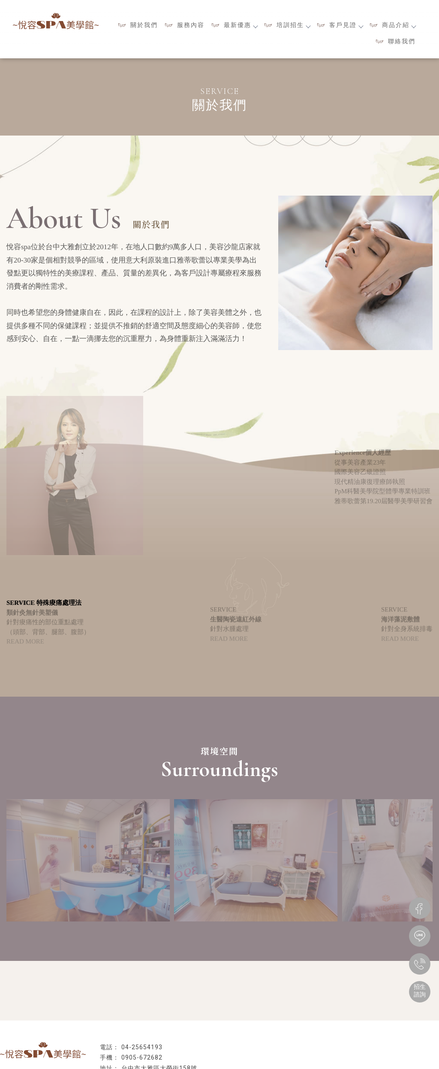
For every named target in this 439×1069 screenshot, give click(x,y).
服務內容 (190, 24)
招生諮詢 (420, 990)
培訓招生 (293, 24)
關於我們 (144, 24)
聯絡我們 (401, 41)
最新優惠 (240, 24)
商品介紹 (398, 24)
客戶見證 (346, 24)
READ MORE (25, 646)
